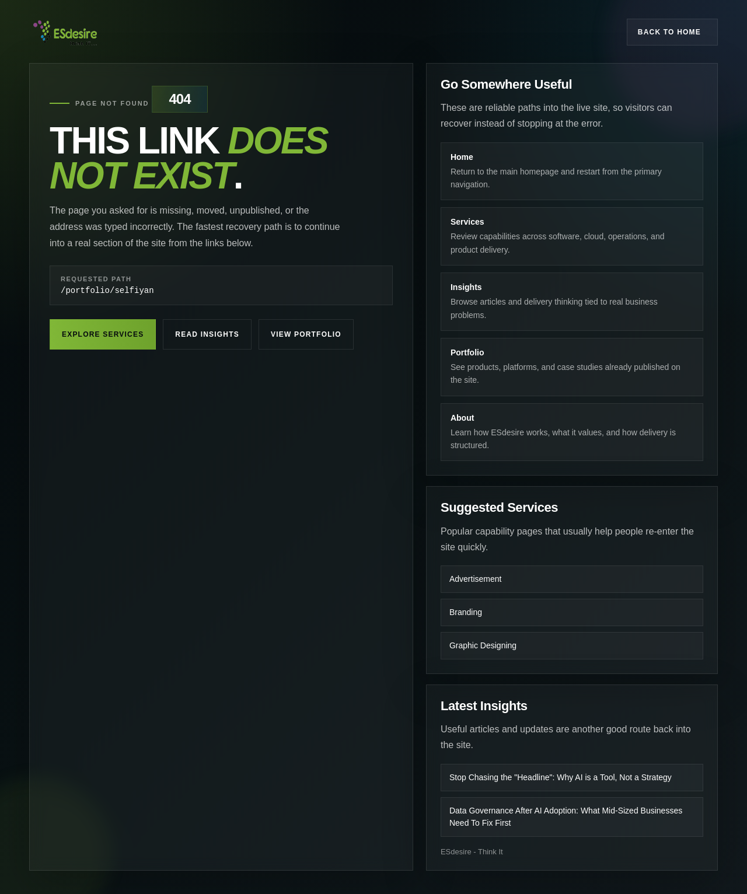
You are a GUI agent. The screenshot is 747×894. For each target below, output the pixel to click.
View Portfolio (306, 336)
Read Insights (207, 336)
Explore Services (103, 336)
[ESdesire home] (65, 32)
